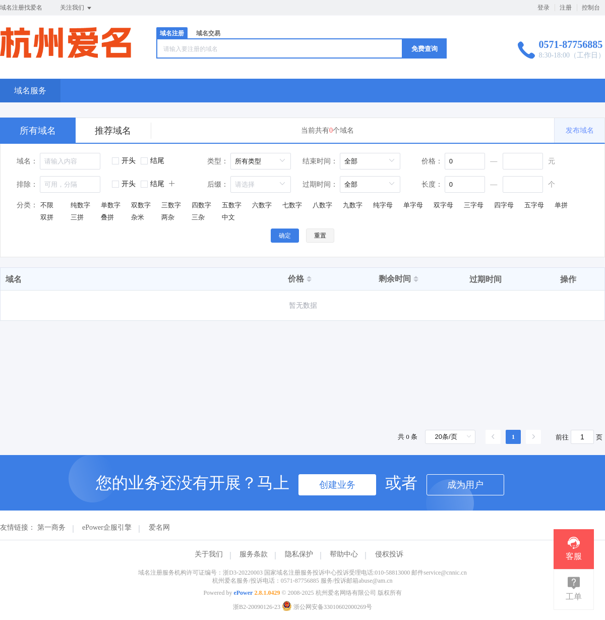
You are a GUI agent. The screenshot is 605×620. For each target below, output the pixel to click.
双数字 (141, 205)
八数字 (322, 205)
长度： (432, 184)
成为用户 (465, 485)
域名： (27, 161)
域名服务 (30, 90)
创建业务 (337, 485)
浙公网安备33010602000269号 (327, 606)
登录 (543, 7)
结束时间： (320, 161)
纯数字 (80, 205)
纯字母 (383, 205)
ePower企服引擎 (107, 527)
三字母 (473, 205)
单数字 (110, 205)
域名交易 (208, 33)
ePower (243, 592)
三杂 (198, 217)
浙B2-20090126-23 (256, 606)
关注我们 (76, 8)
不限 (46, 205)
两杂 (167, 217)
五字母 (534, 205)
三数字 (171, 205)
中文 (228, 217)
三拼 (77, 217)
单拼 (561, 205)
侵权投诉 (389, 554)
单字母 (413, 205)
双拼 (46, 217)
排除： (27, 184)
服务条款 (253, 554)
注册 (566, 7)
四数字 (201, 205)
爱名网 (159, 527)
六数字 (262, 205)
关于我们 (209, 554)
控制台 (591, 7)
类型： (217, 161)
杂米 (137, 217)
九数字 (352, 205)
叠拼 (107, 217)
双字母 (443, 205)
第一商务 (51, 527)
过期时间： (320, 184)
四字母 (504, 205)
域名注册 (172, 33)
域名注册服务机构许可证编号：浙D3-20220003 (200, 572)
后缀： (217, 184)
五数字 (231, 205)
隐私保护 (299, 554)
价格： (432, 161)
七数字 (292, 205)
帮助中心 (344, 554)
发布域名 (580, 130)
